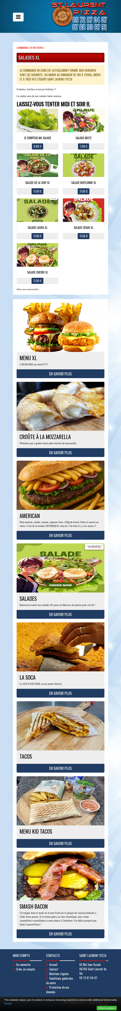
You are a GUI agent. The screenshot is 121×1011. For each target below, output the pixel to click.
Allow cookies (106, 1008)
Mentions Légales (59, 974)
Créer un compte (25, 969)
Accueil (53, 964)
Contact (53, 969)
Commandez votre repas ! (30, 48)
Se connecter (23, 964)
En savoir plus (60, 373)
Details (8, 1003)
